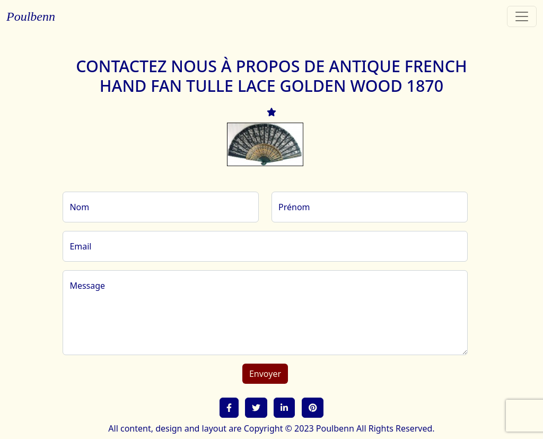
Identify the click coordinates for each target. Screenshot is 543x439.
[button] (229, 408)
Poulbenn (30, 16)
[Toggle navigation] (522, 16)
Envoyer (265, 374)
